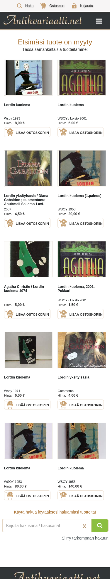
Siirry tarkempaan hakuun (85, 538)
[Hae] (100, 525)
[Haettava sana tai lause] (55, 525)
